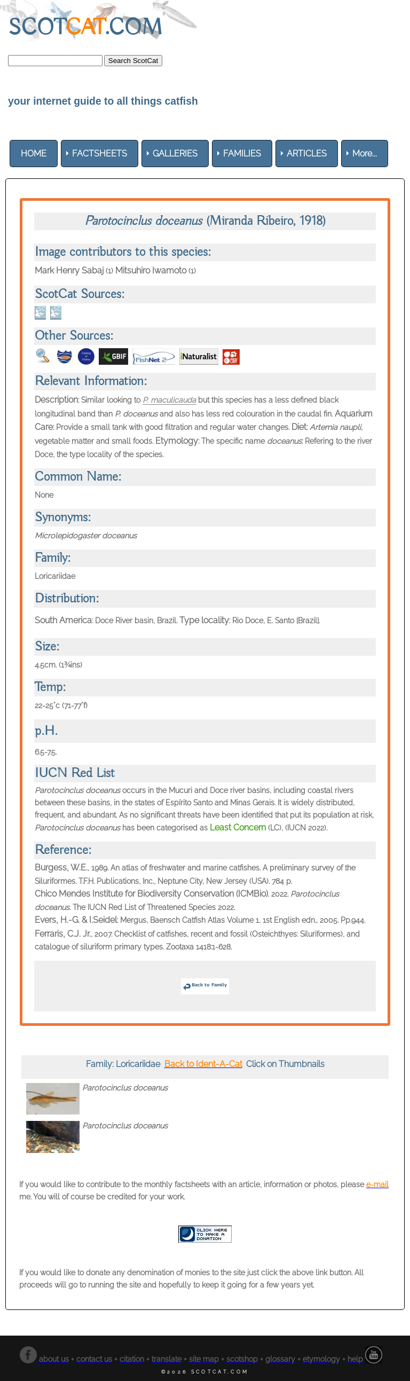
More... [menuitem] (364, 153)
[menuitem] (34, 153)
